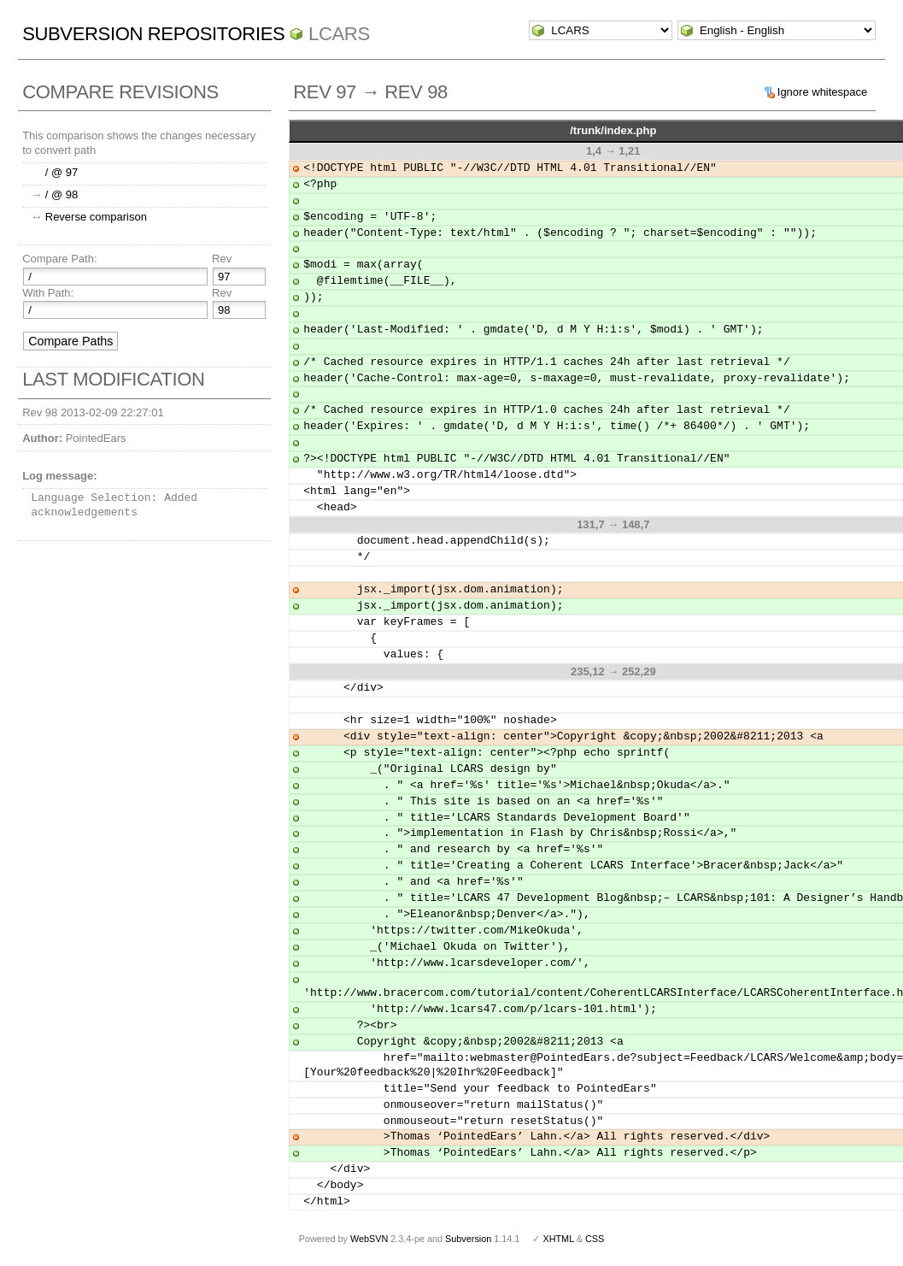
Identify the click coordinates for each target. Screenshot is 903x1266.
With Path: (47, 292)
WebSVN (369, 1239)
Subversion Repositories (153, 33)
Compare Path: (59, 258)
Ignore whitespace (822, 91)
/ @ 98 (62, 194)
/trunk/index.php (613, 130)
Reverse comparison (96, 216)
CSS (594, 1239)
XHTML (557, 1239)
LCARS (339, 33)
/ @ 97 (62, 172)
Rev (222, 258)
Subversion (468, 1239)
